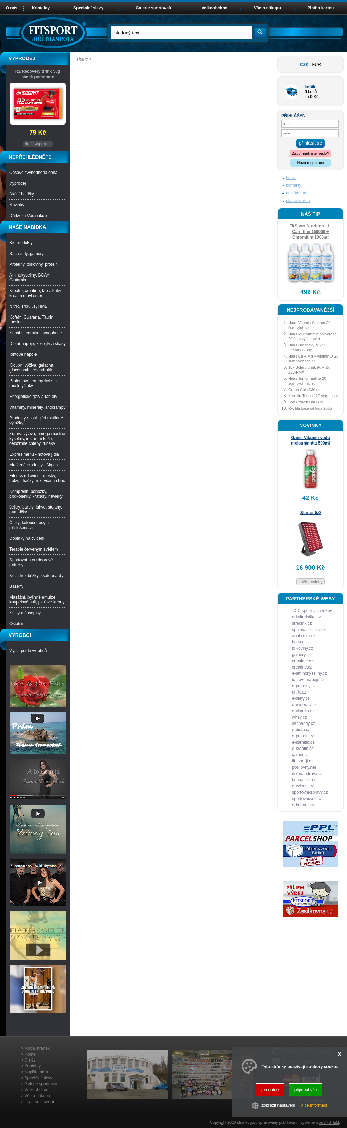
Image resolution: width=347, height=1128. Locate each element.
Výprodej (17, 183)
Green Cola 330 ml (304, 389)
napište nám (297, 193)
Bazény (16, 586)
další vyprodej (37, 144)
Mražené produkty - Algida (33, 465)
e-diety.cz (300, 698)
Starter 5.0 (310, 512)
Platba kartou (320, 8)
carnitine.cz (302, 660)
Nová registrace (310, 163)
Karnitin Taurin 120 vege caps (313, 396)
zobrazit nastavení (278, 1105)
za (307, 96)
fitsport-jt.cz (302, 761)
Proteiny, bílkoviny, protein (33, 264)
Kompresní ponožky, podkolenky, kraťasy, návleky (36, 494)
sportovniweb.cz (307, 798)
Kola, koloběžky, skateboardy (36, 575)
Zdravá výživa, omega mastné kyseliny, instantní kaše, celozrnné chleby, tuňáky (37, 438)
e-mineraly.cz (304, 704)
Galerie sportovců (153, 8)
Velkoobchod (215, 8)
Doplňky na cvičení (27, 538)
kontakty (293, 185)
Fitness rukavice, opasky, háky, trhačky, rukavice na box (37, 478)
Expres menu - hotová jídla (34, 454)
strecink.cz (302, 623)
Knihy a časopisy (25, 612)
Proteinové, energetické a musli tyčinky (33, 383)
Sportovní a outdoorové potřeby (31, 562)
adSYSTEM (329, 1122)
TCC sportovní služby (312, 610)
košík (310, 87)
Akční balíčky (21, 194)
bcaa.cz (299, 642)
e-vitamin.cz (303, 711)
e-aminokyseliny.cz (309, 673)
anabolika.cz (303, 635)
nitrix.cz (299, 692)
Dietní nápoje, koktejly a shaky (37, 343)
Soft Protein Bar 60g (305, 402)
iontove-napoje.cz (308, 679)
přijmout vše (305, 1089)
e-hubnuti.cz (303, 804)
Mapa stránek (37, 1048)
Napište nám (36, 1072)
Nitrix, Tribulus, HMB (28, 306)
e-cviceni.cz (303, 786)
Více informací (314, 1105)
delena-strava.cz (307, 773)
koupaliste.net (305, 779)
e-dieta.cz (301, 729)
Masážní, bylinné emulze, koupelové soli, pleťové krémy (37, 600)
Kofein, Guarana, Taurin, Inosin (32, 320)
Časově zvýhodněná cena (33, 172)
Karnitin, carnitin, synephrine (35, 332)
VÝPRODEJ (22, 58)
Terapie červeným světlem (33, 549)
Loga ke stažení (39, 1101)
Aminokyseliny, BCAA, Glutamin (29, 277)
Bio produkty (21, 242)
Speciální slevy (88, 8)
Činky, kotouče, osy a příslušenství (29, 525)
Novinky (16, 204)
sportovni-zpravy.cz (310, 792)
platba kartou (298, 200)
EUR (316, 64)
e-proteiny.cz (304, 685)
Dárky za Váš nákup (28, 215)
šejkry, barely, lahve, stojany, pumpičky (35, 509)
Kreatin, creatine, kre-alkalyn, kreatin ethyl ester (36, 293)
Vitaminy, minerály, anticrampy (37, 407)
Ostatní (16, 623)
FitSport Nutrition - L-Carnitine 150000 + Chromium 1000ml (310, 232)
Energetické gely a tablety (33, 396)
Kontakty (41, 8)
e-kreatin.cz (303, 748)
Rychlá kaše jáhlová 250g (310, 408)
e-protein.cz (303, 736)
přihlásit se (310, 143)
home (291, 177)
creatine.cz (302, 667)
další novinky (310, 581)
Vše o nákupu (267, 8)
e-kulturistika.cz (306, 617)
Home (82, 59)
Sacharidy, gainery (26, 253)
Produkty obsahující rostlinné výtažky (36, 420)
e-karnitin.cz (303, 742)
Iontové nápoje (23, 354)
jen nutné (270, 1089)
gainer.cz (300, 754)
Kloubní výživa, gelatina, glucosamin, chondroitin (31, 368)
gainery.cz (301, 654)
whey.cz (299, 717)
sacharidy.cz (303, 723)
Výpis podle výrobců (28, 650)
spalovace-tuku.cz (308, 629)
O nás (11, 8)
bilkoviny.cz (302, 648)
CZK (304, 64)
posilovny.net (304, 767)
